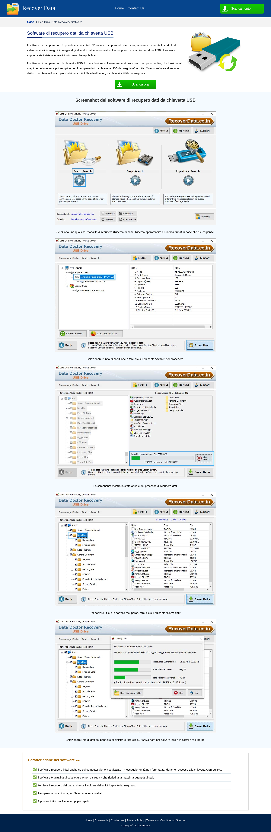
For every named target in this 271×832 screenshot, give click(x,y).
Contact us (117, 820)
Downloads (101, 820)
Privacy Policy (135, 820)
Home (88, 820)
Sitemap (181, 820)
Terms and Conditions (160, 820)
